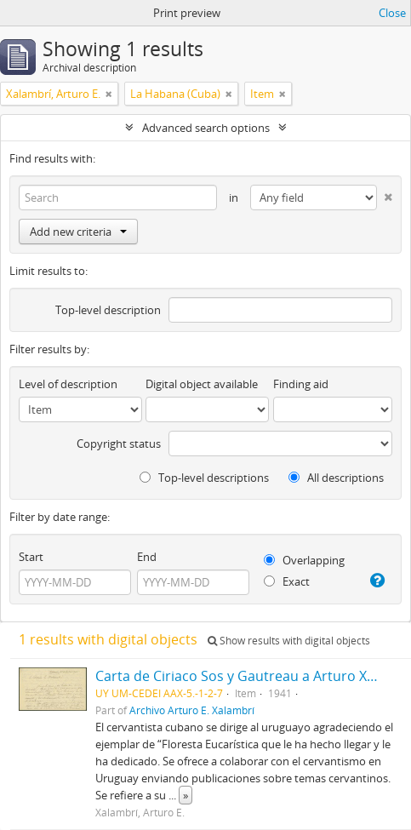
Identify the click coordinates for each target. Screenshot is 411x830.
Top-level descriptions (204, 477)
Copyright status (119, 443)
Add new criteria (78, 231)
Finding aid (300, 384)
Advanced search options (206, 127)
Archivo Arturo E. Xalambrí (191, 710)
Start (31, 556)
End (147, 556)
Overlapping (304, 560)
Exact (287, 581)
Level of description (68, 384)
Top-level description (108, 310)
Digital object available (202, 384)
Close (392, 12)
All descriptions (336, 477)
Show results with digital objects (289, 640)
